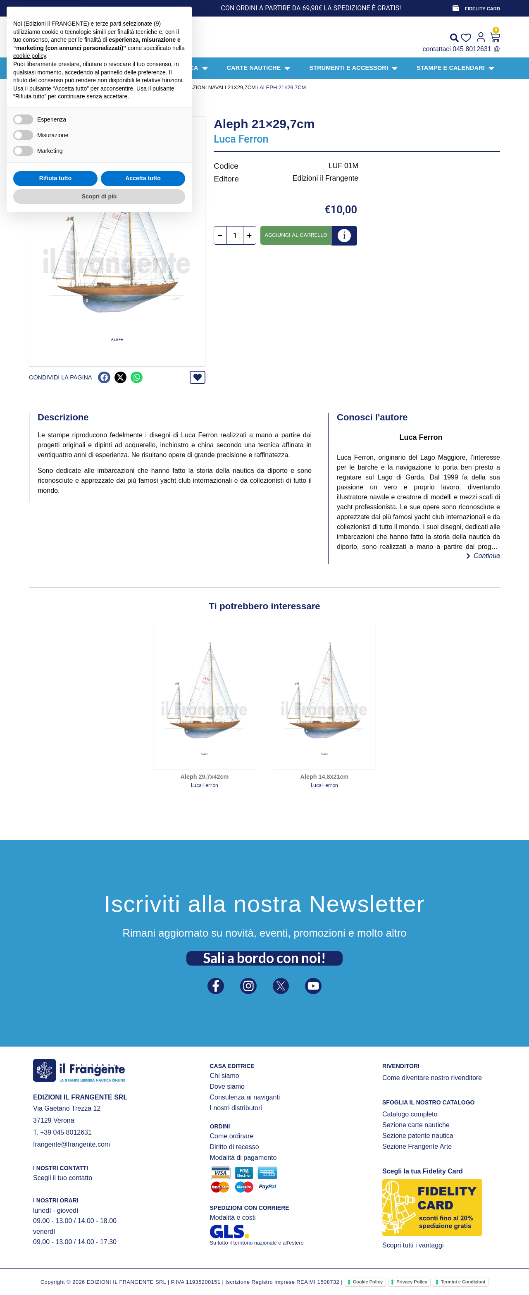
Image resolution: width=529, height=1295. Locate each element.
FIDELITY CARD (482, 8)
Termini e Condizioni (463, 1281)
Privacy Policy (411, 1281)
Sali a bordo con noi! (264, 955)
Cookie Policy (368, 1281)
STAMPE (153, 87)
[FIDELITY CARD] (455, 8)
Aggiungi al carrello (295, 234)
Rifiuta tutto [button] (55, 1254)
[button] (104, 378)
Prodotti (62, 87)
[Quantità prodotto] (235, 235)
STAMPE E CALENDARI (109, 87)
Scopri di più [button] (99, 1272)
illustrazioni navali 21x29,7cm (211, 87)
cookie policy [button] (29, 1132)
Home (37, 87)
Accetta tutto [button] (143, 1254)
